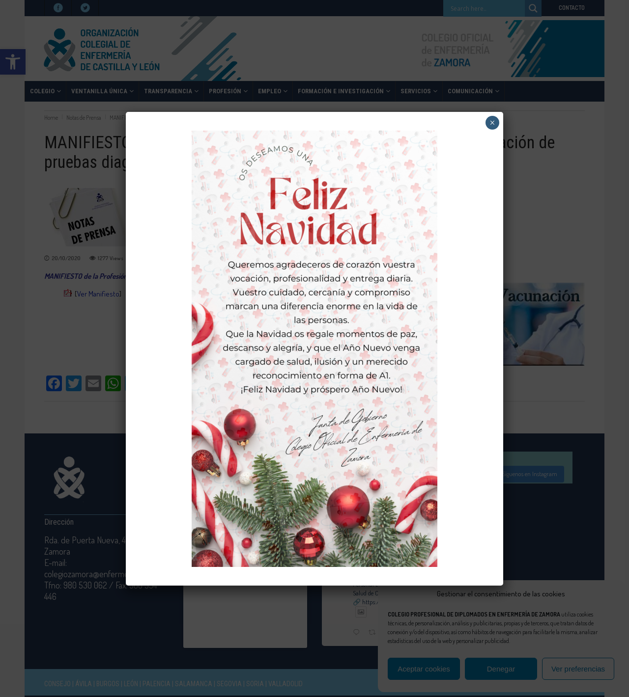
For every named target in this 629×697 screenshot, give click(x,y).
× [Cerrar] (492, 122)
